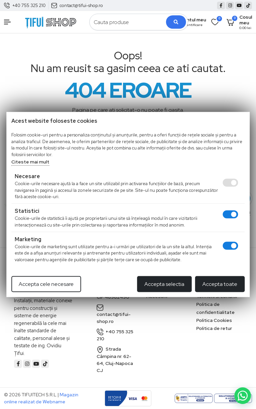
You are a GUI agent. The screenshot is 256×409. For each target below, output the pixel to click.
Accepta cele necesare (46, 284)
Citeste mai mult (30, 162)
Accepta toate (219, 284)
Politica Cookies (214, 320)
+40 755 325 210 (29, 5)
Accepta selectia (164, 284)
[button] (10, 22)
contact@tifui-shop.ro (81, 5)
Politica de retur (214, 328)
